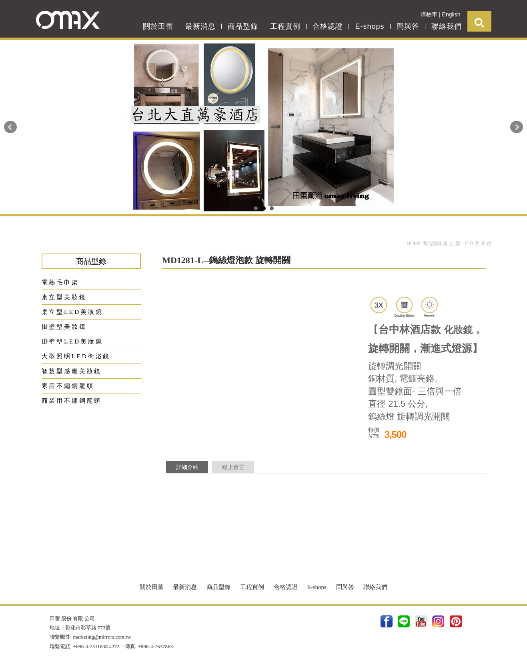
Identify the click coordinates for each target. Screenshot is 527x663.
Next (516, 127)
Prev (10, 127)
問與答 (408, 26)
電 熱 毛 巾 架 (60, 282)
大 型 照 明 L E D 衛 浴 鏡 (75, 356)
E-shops (369, 26)
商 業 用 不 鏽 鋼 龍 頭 (71, 400)
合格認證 (328, 26)
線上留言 (233, 467)
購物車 (429, 14)
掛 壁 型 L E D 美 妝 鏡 (72, 341)
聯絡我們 (446, 26)
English (451, 14)
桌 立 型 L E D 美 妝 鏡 (467, 243)
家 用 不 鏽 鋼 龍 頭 (67, 385)
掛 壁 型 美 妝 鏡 (63, 326)
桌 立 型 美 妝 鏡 (63, 297)
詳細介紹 (187, 467)
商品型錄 (243, 26)
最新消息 (200, 26)
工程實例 (285, 26)
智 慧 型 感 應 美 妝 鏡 (71, 370)
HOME (414, 243)
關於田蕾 (158, 26)
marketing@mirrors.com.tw (102, 637)
